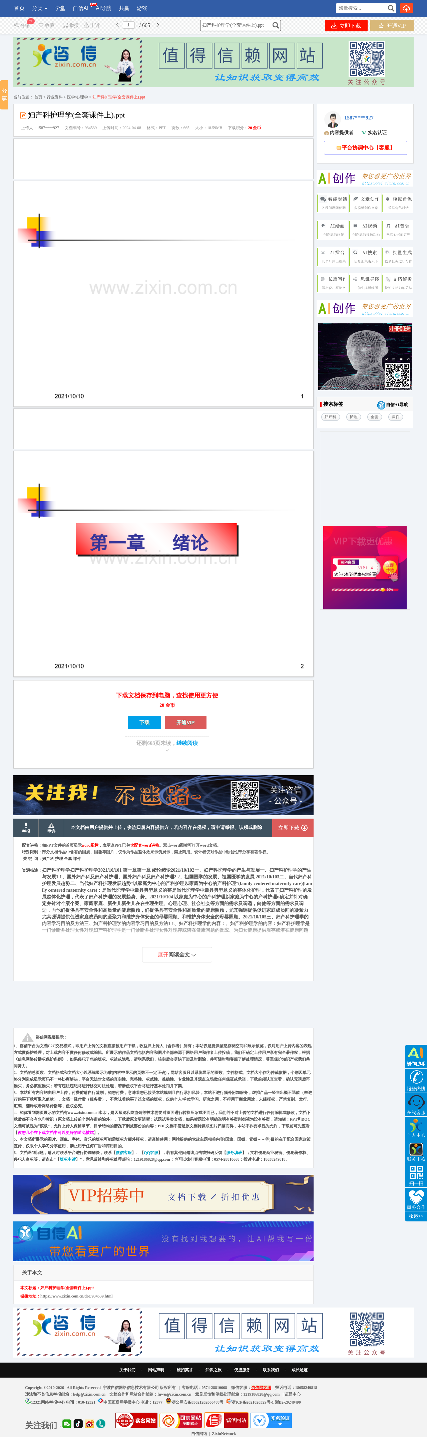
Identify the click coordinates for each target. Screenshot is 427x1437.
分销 (22, 25)
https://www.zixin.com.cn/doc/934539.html (76, 1296)
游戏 (142, 8)
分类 (37, 8)
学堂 (60, 8)
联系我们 (271, 1370)
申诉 (91, 25)
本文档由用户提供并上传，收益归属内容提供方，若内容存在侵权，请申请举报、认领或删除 (166, 827)
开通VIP (392, 25)
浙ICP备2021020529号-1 (253, 1402)
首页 (19, 8)
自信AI (81, 6)
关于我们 (127, 1370)
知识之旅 (213, 1370)
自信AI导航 (392, 405)
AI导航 (103, 8)
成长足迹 (300, 1370)
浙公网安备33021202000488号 (197, 1402)
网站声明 (156, 1370)
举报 (70, 25)
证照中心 (293, 1394)
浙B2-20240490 (288, 1402)
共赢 (124, 8)
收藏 (46, 25)
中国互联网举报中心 (121, 1402)
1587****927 (48, 127)
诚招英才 (185, 1370)
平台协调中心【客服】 (365, 148)
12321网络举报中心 (48, 1402)
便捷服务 (242, 1370)
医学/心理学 (77, 97)
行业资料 (55, 97)
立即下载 (346, 25)
